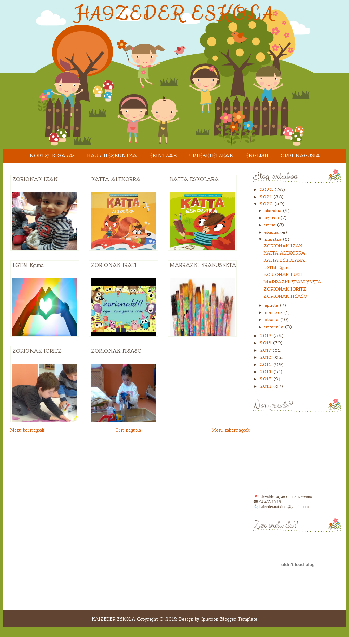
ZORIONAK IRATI (114, 265)
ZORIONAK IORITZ (37, 351)
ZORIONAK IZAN (35, 179)
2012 (266, 386)
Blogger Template (238, 619)
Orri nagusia (300, 156)
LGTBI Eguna (28, 265)
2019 (266, 335)
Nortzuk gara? (52, 156)
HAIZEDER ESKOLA (174, 14)
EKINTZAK (163, 156)
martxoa (274, 312)
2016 (266, 357)
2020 (267, 204)
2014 (266, 371)
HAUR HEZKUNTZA (112, 156)
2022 (267, 189)
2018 (266, 342)
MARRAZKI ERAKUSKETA (203, 265)
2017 (266, 350)
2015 (266, 364)
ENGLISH (256, 156)
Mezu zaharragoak (231, 430)
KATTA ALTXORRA (115, 179)
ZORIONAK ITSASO (116, 351)
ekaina (272, 232)
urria (270, 224)
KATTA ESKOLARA (194, 179)
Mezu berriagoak (27, 430)
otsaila (272, 319)
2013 (266, 378)
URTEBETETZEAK (211, 156)
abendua (273, 210)
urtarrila (274, 326)
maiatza (273, 239)
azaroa (272, 217)
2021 (266, 196)
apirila (272, 305)
